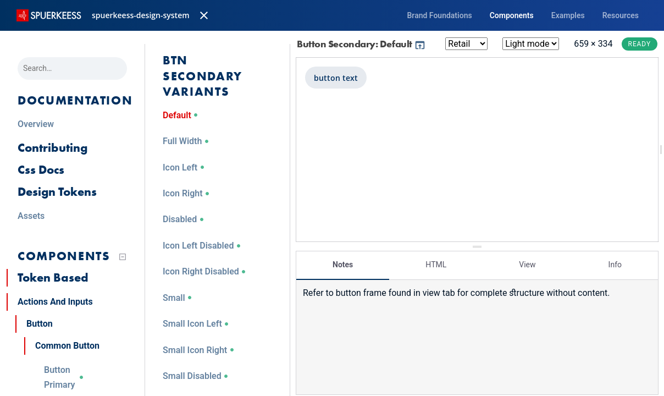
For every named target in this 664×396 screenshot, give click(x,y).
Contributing (52, 148)
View (527, 261)
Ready (639, 44)
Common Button (67, 345)
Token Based (53, 277)
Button (39, 323)
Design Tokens (57, 192)
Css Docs (41, 170)
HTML (435, 261)
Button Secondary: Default (361, 43)
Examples (568, 15)
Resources (620, 15)
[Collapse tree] (122, 256)
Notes (343, 261)
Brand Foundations (439, 15)
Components (512, 15)
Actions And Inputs (55, 301)
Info (615, 261)
